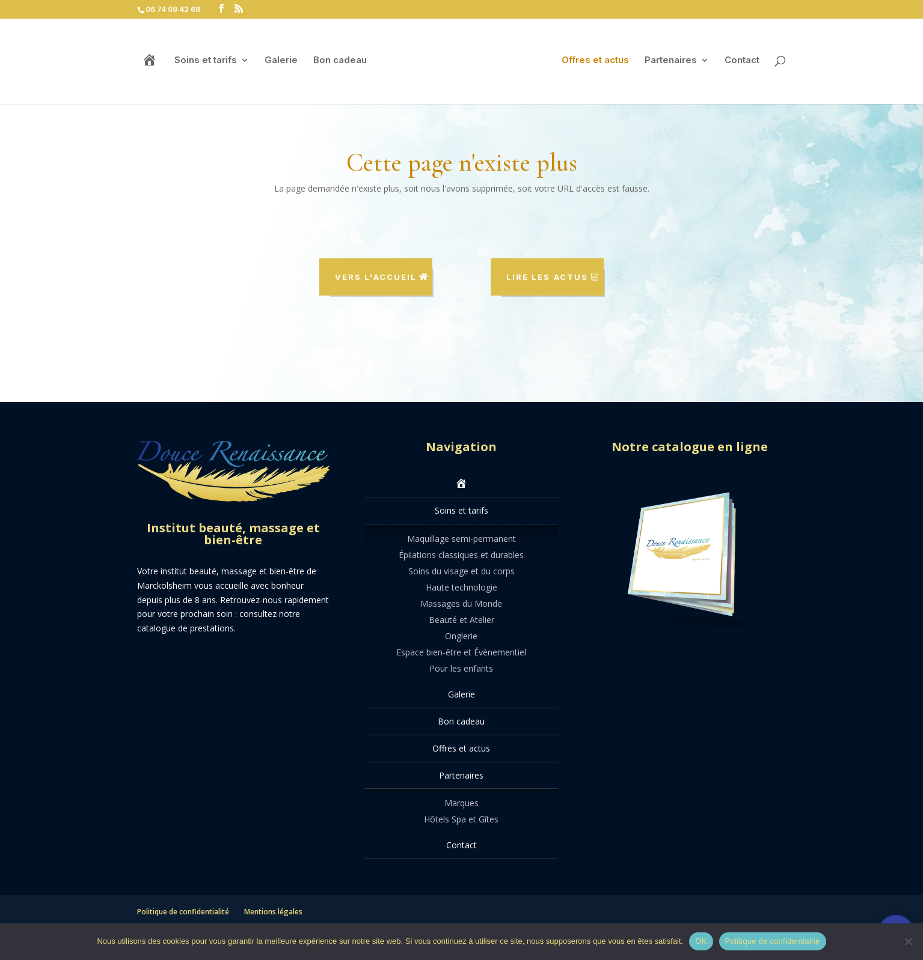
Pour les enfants (461, 668)
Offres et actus (595, 60)
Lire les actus (547, 277)
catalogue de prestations (185, 628)
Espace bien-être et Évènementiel (461, 652)
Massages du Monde (461, 603)
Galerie (281, 60)
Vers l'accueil (376, 277)
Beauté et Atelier (461, 619)
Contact (742, 60)
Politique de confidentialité (183, 912)
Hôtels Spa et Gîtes (461, 819)
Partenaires (671, 60)
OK (701, 941)
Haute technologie (461, 587)
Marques (461, 803)
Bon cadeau (340, 60)
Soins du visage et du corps (461, 571)
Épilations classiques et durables (461, 555)
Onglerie (461, 636)
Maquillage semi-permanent (461, 538)
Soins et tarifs (205, 60)
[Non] (908, 941)
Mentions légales (273, 912)
